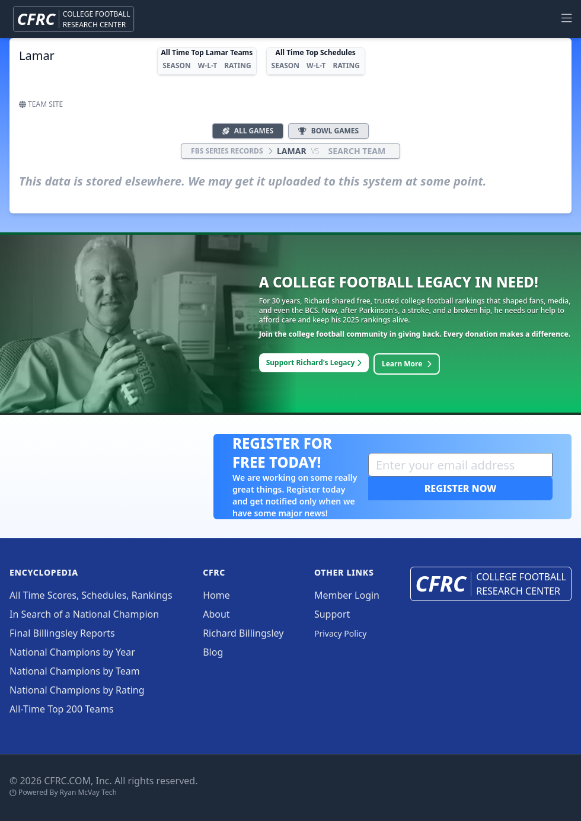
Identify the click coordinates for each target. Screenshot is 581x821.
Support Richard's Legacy (314, 362)
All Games (247, 131)
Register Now (460, 488)
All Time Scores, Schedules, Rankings (91, 595)
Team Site (41, 104)
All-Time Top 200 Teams (61, 708)
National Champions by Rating (77, 690)
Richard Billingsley (243, 633)
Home (216, 595)
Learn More (407, 364)
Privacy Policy (340, 633)
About (216, 614)
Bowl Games (328, 131)
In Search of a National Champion (84, 614)
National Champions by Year (72, 652)
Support (332, 614)
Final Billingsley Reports (62, 633)
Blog (213, 652)
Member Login (346, 595)
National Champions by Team (74, 671)
